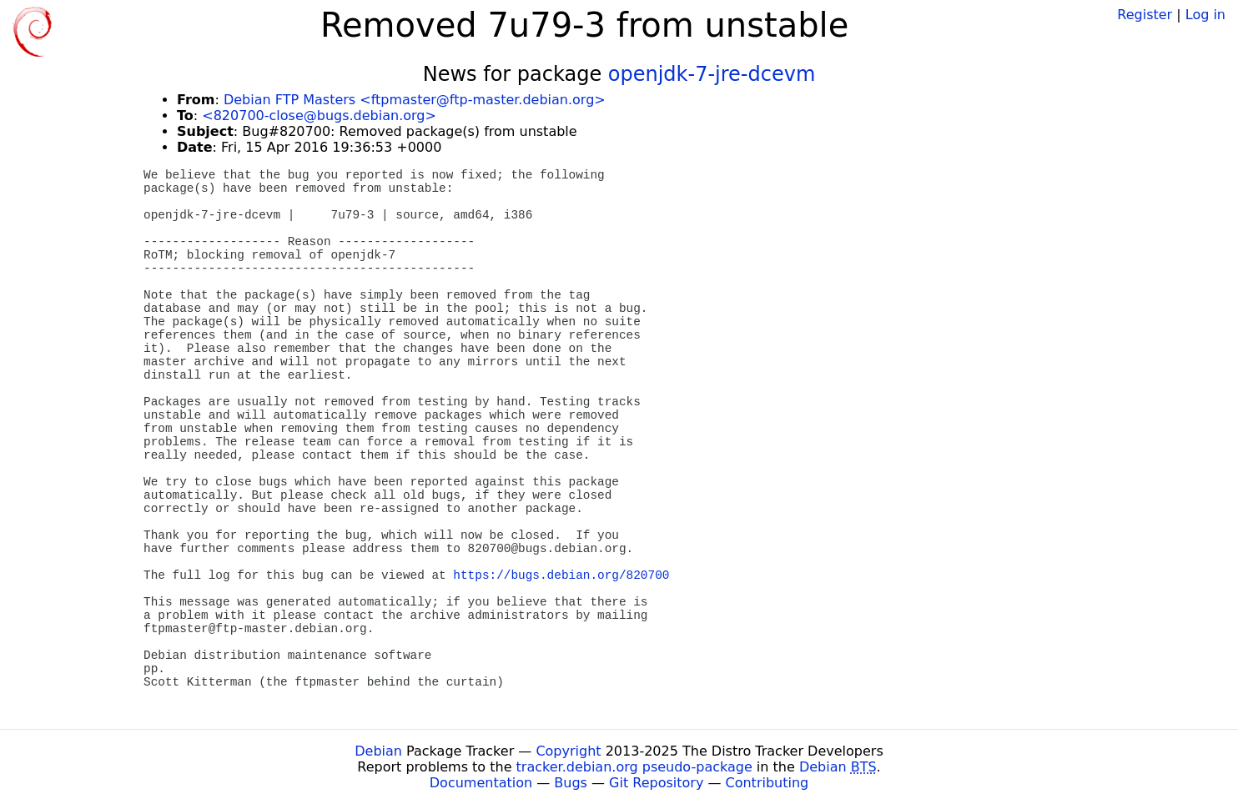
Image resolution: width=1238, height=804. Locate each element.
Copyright (568, 751)
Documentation (481, 783)
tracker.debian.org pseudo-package (634, 767)
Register (1144, 15)
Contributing (767, 783)
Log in (1205, 15)
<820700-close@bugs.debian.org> (319, 115)
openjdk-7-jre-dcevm (712, 74)
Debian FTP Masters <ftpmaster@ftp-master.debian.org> (415, 100)
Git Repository (656, 783)
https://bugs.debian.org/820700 (561, 575)
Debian (378, 751)
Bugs (570, 783)
